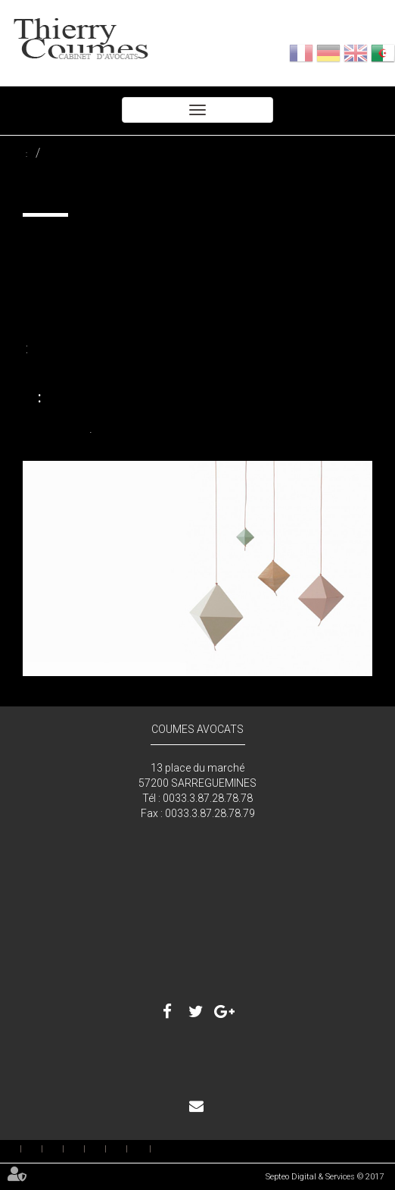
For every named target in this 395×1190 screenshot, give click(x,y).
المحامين (42, 1149)
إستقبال (20, 1149)
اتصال (208, 1107)
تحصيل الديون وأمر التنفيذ (49, 154)
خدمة (63, 1149)
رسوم (84, 1149)
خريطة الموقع (139, 1149)
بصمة (126, 1149)
